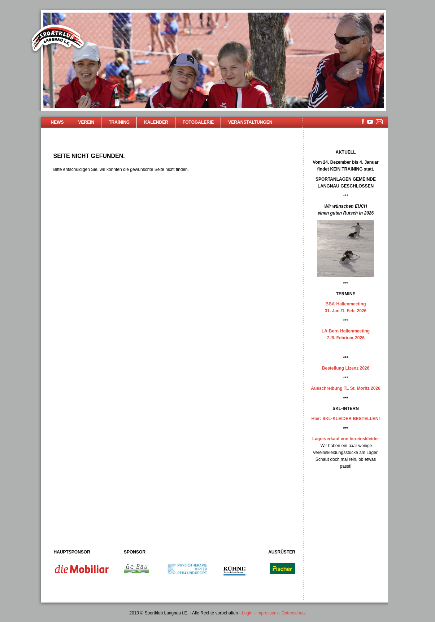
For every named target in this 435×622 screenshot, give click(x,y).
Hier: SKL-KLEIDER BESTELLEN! (345, 418)
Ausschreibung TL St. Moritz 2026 (345, 388)
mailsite (379, 122)
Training (119, 122)
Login (247, 613)
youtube (370, 122)
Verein (86, 122)
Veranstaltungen (250, 122)
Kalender (156, 122)
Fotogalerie (198, 122)
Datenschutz (294, 613)
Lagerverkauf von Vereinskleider (345, 438)
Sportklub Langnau (57, 39)
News (57, 122)
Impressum (267, 613)
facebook (363, 121)
